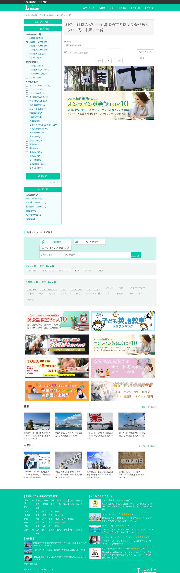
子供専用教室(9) (36, 168)
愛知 (38, 508)
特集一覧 (135, 8)
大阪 (38, 516)
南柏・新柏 (87, 291)
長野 (44, 512)
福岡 (38, 527)
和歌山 (71, 516)
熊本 (44, 527)
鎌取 (30, 296)
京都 (50, 516)
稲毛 (100, 291)
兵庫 (44, 516)
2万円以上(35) (36, 77)
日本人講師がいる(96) (39, 129)
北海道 (38, 497)
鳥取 (57, 519)
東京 (38, 501)
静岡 (44, 508)
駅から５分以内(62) (38, 109)
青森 (46, 497)
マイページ (88, 8)
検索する (42, 176)
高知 (50, 523)
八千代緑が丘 (106, 265)
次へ (119, 61)
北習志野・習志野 (75, 265)
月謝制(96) (34, 144)
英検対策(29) (35, 121)
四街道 (52, 296)
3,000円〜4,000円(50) (39, 46)
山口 (50, 519)
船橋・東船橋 (34, 265)
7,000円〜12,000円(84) (39, 70)
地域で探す (57, 241)
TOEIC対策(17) (35, 113)
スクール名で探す (91, 241)
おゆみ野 (130, 284)
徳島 (57, 523)
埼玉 (52, 501)
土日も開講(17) (36, 136)
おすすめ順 (144, 52)
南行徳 (74, 291)
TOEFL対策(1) (35, 117)
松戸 (63, 291)
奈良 (63, 516)
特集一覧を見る (148, 404)
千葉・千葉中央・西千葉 (56, 284)
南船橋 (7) (30, 219)
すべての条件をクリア (52, 182)
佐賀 (65, 527)
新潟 (38, 512)
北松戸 (76, 284)
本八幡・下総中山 (53, 265)
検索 (102, 8)
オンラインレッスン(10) (40, 85)
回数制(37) (34, 148)
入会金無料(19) (36, 140)
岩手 (52, 497)
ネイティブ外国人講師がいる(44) (44, 125)
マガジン (149, 8)
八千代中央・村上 (116, 291)
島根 (63, 519)
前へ (99, 61)
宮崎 (78, 527)
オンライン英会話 (118, 8)
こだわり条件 (46, 248)
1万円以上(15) (36, 57)
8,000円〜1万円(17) (38, 54)
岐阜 (57, 508)
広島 (38, 519)
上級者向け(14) (36, 152)
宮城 (65, 497)
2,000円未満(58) (36, 38)
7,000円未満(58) (36, 66)
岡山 (44, 519)
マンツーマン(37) (37, 89)
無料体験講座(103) (37, 105)
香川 (44, 523)
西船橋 (92, 265)
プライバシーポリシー (43, 566)
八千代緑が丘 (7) (33, 215)
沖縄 (38, 530)
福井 (63, 512)
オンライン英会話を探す (124, 241)
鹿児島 (51, 527)
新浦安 (52, 291)
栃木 (78, 501)
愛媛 (38, 523)
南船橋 (121, 265)
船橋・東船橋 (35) (34, 198)
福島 (78, 497)
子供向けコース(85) (38, 164)
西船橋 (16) (31, 211)
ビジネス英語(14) (37, 93)
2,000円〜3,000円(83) (39, 42)
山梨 (38, 505)
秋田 (59, 497)
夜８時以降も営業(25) (39, 97)
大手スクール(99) (37, 132)
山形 (72, 497)
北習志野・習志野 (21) (36, 206)
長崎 (59, 527)
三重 (50, 508)
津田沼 (117, 284)
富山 (57, 512)
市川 (131, 291)
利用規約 (27, 566)
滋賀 (57, 516)
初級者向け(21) (36, 156)
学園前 (40, 296)
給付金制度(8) (35, 160)
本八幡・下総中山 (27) (36, 202)
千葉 (59, 501)
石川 (50, 512)
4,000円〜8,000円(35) (39, 50)
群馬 (72, 501)
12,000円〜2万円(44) (38, 73)
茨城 (65, 501)
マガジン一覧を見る (146, 443)
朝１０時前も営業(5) (38, 101)
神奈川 (45, 501)
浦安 (141, 284)
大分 (72, 527)
